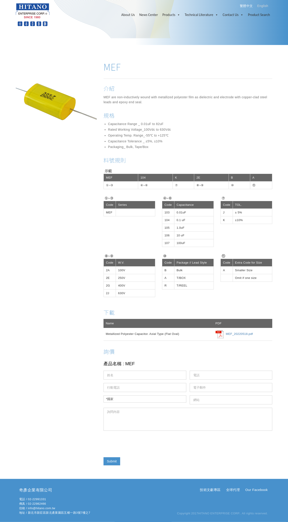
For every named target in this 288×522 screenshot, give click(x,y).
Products (171, 14)
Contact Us (233, 14)
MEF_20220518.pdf (239, 334)
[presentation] (138, 443)
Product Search (259, 15)
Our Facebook (256, 490)
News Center (148, 15)
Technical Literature (201, 14)
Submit (112, 461)
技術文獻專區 (210, 490)
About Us (128, 15)
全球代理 (233, 490)
